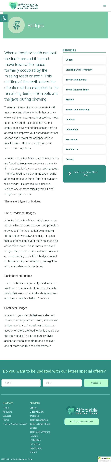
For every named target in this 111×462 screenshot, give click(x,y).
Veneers (34, 408)
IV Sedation (72, 129)
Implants (70, 119)
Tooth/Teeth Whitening (77, 109)
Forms (6, 420)
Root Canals (72, 149)
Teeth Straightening (76, 79)
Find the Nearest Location (15, 424)
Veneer (69, 59)
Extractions (71, 139)
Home (6, 408)
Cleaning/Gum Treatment (79, 69)
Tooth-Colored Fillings (77, 89)
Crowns (70, 159)
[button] (4, 18)
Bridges (70, 99)
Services (7, 416)
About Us (7, 412)
